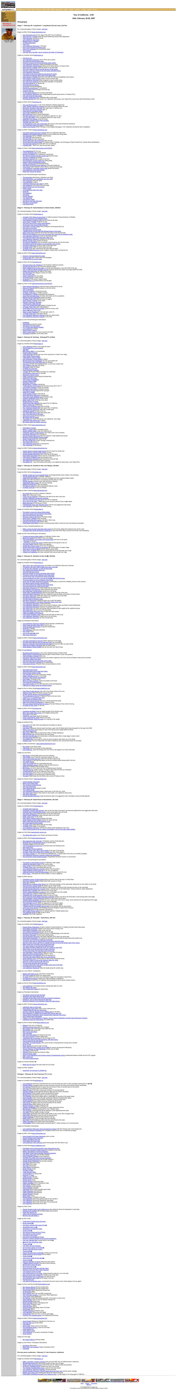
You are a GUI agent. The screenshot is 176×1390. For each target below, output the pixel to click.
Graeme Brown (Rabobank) (31, 927)
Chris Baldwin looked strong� (32, 1272)
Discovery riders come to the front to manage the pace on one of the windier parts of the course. (51, 943)
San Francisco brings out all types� (33, 1247)
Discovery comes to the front (31, 517)
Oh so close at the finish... (30, 501)
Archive (87, 1383)
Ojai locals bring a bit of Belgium (32, 265)
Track (65, 9)
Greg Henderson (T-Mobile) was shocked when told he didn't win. (42, 1013)
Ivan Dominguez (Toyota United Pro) (33, 160)
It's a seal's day (27, 493)
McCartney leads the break (31, 653)
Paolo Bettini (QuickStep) (30, 456)
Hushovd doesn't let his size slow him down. (36, 1268)
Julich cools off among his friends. (33, 1214)
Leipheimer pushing (28, 411)
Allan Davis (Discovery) (30, 588)
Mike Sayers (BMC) (28, 351)
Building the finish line (29, 484)
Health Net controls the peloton (32, 171)
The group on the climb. (30, 228)
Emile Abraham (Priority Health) (32, 647)
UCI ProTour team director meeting (33, 327)
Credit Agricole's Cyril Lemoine (32, 386)
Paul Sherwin (27, 980)
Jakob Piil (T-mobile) (29, 392)
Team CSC (26, 44)
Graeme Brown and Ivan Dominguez (33, 187)
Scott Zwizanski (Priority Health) (32, 901)
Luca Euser (26, 728)
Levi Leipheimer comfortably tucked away (35, 168)
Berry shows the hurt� (29, 1266)
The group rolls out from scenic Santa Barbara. (37, 223)
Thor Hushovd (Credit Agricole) (32, 785)
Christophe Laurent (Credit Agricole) (33, 432)
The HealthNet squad (29, 912)
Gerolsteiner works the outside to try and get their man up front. (41, 244)
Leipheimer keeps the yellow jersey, (33, 1019)
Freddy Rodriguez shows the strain (33, 719)
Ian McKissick (27, 1292)
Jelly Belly (26, 350)
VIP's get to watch (28, 975)
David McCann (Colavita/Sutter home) (34, 842)
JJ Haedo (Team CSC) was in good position (36, 850)
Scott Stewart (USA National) (31, 589)
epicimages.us (38, 55)
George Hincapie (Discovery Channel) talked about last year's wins (43, 1371)
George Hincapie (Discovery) (31, 250)
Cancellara (26, 1348)
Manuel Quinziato (28, 1106)
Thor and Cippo (27, 1033)
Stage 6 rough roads (29, 332)
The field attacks (27, 273)
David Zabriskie (27, 1098)
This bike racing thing (29, 116)
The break (26, 86)
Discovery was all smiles (30, 736)
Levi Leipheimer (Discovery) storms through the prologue (40, 1129)
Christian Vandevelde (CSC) (31, 97)
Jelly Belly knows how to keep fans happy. (35, 671)
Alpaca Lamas (27, 188)
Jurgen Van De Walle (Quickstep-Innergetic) (36, 581)
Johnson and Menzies (29, 164)
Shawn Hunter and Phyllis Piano (32, 1365)
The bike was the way (29, 266)
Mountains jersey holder (30, 389)
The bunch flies (27, 139)
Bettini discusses (28, 503)
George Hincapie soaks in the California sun (36, 1209)
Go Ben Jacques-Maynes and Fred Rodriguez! (36, 694)
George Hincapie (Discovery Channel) (34, 889)
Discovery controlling (29, 157)
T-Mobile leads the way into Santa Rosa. (35, 1010)
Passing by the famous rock (31, 521)
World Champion (28, 1303)
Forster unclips (27, 257)
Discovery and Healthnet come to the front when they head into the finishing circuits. (48, 234)
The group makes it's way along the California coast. (38, 946)
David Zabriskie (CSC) (29, 958)
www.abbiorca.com (44, 1284)
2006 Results (5, 21)
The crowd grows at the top (31, 696)
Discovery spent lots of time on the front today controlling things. (42, 71)
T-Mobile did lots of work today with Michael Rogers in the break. (42, 231)
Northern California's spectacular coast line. (36, 498)
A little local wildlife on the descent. (33, 613)
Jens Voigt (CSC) (28, 442)
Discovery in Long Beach (30, 202)
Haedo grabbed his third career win (33, 870)
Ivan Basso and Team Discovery (32, 201)
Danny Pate (26, 1115)
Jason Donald (27, 1290)
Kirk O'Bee (26, 1120)
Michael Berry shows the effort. (32, 1265)
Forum (95, 9)
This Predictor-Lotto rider (30, 365)
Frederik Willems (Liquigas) (31, 900)
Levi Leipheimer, (27, 750)
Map (3, 18)
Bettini (24, 495)
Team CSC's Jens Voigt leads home (33, 565)
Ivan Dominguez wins (29, 35)
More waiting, (27, 1028)
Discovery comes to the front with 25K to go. (36, 961)
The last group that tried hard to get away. (35, 963)
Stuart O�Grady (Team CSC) (32, 310)
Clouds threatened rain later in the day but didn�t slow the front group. (44, 578)
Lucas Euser (26, 1296)
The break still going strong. (31, 572)
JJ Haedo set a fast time (30, 368)
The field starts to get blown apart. (33, 599)
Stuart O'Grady (27, 1090)
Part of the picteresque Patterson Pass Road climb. (38, 585)
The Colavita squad (28, 790)
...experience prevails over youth (32, 543)
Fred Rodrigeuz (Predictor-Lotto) (32, 220)
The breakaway (27, 136)
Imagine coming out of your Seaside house (35, 475)
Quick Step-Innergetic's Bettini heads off (35, 1150)
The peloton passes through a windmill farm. (36, 583)
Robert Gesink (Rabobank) (31, 312)
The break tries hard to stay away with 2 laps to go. (38, 237)
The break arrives (28, 277)
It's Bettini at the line (29, 487)
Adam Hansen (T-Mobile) (30, 67)
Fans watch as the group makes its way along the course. (40, 74)
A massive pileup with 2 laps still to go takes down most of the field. (43, 965)
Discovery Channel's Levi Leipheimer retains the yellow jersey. (41, 1001)
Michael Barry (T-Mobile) (30, 890)
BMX (52, 9)
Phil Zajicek (26, 367)
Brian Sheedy (27, 1093)
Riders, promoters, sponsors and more (34, 1361)
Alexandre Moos (27, 1104)
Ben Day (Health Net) (29, 440)
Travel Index (94, 1383)
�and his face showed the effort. (32, 1242)
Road (44, 9)
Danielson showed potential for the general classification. (40, 1238)
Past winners (5, 19)
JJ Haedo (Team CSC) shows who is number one (37, 852)
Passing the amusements (30, 88)
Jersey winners (27, 1334)
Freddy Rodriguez (28, 1117)
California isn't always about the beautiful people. (37, 685)
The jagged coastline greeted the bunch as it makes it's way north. (42, 947)
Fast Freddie (26, 757)
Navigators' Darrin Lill (29, 383)
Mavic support (27, 1046)
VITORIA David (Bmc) (29, 43)
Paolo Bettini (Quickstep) (30, 928)
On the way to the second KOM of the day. (35, 225)
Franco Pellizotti (27, 1188)
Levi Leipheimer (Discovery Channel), (34, 1369)
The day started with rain (30, 476)
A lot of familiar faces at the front (32, 846)
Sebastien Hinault (28, 1091)
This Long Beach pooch (30, 105)
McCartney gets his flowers (31, 417)
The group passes (28, 83)
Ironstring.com (37, 102)
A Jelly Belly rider (28, 354)
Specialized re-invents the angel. (32, 1229)
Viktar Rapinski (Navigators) (31, 286)
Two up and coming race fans (31, 759)
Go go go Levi (27, 1044)
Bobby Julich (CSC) (28, 233)
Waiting (25, 1025)
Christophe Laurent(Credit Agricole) (33, 810)
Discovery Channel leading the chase (34, 256)
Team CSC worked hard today (32, 305)
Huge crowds (27, 866)
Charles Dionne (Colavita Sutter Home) (34, 451)
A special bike (27, 1173)
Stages (3, 13)
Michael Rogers (27, 1178)
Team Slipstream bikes (29, 788)
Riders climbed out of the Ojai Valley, (34, 268)
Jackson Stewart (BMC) (30, 381)
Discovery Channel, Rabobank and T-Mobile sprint (38, 1012)
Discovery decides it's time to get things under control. (39, 573)
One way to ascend (29, 1036)
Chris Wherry (27, 1324)
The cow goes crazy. (29, 274)
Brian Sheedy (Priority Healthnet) (32, 849)
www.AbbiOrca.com (43, 1022)
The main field (27, 89)
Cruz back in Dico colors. (30, 1235)
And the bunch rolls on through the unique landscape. (39, 576)
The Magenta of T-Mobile (30, 294)
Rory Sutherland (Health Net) (31, 408)
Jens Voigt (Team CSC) (30, 731)
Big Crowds (26, 768)
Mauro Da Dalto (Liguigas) (30, 681)
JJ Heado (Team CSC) (29, 307)
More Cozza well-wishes (30, 1032)
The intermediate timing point (31, 412)
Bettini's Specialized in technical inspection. (35, 1151)
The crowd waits (27, 445)
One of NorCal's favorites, (30, 1295)
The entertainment (28, 151)
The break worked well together (32, 520)
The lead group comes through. (32, 229)
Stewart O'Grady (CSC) (30, 240)
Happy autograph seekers (30, 765)
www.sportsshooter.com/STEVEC (42, 148)
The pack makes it (28, 774)
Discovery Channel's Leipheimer (32, 1130)
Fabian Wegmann (28, 1191)
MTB (48, 9)
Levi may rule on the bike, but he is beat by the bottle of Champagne (43, 52)
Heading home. (27, 741)
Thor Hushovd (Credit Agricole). (32, 682)
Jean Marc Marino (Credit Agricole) (33, 954)
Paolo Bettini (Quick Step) (30, 523)
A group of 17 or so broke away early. (34, 697)
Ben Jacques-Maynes (29, 1287)
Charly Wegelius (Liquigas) (31, 370)
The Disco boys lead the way (31, 887)
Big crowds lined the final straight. (33, 823)
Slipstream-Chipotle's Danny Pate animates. (36, 120)
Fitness (77, 9)
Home (3, 11)
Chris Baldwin (27, 1123)
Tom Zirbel (26, 1112)
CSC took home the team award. (32, 96)
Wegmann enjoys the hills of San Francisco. (36, 1270)
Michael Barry (27, 1109)
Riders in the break (28, 730)
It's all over (26, 279)
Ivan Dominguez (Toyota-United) (32, 591)
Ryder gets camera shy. (30, 1212)
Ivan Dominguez (27, 180)
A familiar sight (27, 145)
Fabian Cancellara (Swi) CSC (31, 1139)
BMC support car (28, 1057)
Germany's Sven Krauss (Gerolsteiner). (34, 677)
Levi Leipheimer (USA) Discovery (33, 1142)
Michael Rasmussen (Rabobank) (32, 361)
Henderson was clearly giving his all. (33, 996)
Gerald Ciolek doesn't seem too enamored (35, 547)
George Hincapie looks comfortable (33, 1253)
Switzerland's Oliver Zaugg (31, 483)
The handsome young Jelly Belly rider (34, 362)
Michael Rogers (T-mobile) (30, 401)
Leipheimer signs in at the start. (32, 1007)
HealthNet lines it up (29, 280)
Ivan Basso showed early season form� (35, 1225)
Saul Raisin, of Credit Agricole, (32, 1043)
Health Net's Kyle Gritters (30, 478)
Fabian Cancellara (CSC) (30, 676)
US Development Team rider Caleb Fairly (35, 124)
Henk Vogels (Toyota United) (31, 356)
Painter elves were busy (30, 271)
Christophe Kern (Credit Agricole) (32, 895)
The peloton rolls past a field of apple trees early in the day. (40, 567)
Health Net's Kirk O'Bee (30, 378)
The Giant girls (27, 137)
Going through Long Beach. (31, 85)
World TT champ (28, 429)
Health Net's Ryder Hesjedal (31, 403)
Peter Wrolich (27, 1167)
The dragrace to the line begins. (32, 966)
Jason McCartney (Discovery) (31, 395)
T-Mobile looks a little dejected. (32, 304)
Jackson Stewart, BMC (29, 1054)
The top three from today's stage (32, 142)
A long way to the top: (29, 664)
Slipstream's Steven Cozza (31, 375)
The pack (25, 776)
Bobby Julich (27, 1118)
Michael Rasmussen (29, 1363)
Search (89, 9)
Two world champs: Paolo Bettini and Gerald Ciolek (38, 539)
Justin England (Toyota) (30, 394)
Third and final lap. (28, 770)
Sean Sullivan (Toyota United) (31, 78)
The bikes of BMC (28, 1170)
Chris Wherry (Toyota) (29, 428)
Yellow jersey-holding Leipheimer (32, 645)
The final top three (28, 99)
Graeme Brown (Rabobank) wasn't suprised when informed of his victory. (44, 1015)
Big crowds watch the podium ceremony (34, 422)
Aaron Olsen (26, 1326)
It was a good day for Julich (31, 717)
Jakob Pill (25, 766)
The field (25, 844)
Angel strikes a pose (29, 1330)
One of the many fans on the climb (33, 414)
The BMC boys (27, 122)
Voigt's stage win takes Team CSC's (33, 625)
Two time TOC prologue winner (32, 1315)
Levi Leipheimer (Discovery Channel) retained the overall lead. (41, 855)
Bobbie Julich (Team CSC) (30, 1372)
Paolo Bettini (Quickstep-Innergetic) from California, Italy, (39, 1374)
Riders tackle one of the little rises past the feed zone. (39, 944)
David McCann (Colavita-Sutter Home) (34, 884)
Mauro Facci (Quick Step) (30, 783)
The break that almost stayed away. (33, 61)
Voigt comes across (29, 416)
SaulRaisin (26, 322)
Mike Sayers (26, 733)
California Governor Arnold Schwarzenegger (36, 872)
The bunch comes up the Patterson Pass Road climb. (38, 575)
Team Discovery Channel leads (32, 886)
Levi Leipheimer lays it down (31, 1278)
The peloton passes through (31, 701)
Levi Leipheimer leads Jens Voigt (32, 190)
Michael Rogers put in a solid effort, (33, 1276)
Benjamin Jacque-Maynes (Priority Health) (35, 437)
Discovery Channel (28, 288)
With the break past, (29, 734)
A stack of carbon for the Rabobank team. (35, 218)
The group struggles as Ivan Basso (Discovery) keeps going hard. (42, 602)
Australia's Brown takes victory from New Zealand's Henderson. (41, 998)
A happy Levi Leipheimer (30, 552)
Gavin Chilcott (27, 1293)
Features (38, 9)
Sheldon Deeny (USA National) (32, 955)
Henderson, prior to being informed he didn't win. (37, 999)
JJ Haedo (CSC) (27, 247)
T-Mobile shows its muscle (30, 1263)
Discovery (26, 1052)
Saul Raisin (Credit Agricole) (31, 691)
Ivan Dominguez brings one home (33, 125)
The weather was (28, 739)
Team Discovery (27, 38)
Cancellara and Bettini (29, 711)
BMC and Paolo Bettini (30, 1035)
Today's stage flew (28, 276)
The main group (27, 737)
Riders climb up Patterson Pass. (32, 699)
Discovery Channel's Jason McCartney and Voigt (37, 644)
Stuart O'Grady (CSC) (29, 439)
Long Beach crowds (28, 199)
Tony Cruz (26, 364)
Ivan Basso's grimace (29, 390)
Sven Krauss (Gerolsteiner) (31, 379)
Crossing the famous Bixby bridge (33, 536)
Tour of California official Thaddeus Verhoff (35, 269)
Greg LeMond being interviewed (32, 1016)
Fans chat (26, 725)
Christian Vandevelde (29, 1107)
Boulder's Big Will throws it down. (32, 1249)
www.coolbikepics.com (38, 1145)
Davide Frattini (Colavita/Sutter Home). (34, 162)
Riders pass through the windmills (33, 702)
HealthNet (26, 914)
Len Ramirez (28, 650)
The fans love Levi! (28, 1279)
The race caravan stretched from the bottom (36, 704)
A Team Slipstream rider (30, 153)
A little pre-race (27, 1177)
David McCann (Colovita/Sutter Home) (34, 812)
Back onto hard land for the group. (33, 515)
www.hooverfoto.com (40, 779)
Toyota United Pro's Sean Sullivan (33, 348)
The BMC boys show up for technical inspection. (37, 1158)
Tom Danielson (27, 193)
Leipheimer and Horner (29, 716)
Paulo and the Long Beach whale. (33, 111)
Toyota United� (27, 1230)
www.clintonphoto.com (38, 32)
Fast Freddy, (26, 679)
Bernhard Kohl (27, 1095)
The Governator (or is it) (30, 903)
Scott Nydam (26, 1309)
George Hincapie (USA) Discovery (33, 1138)
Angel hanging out (28, 1329)
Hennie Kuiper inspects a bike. (32, 673)
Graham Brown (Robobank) (31, 1161)
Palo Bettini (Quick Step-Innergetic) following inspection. (39, 1153)
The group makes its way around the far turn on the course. (40, 69)
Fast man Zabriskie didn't (30, 1240)
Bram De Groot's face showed (32, 1275)
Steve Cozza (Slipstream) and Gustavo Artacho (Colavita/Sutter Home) (44, 1055)
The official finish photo (29, 835)
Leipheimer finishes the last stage (33, 184)
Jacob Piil (25, 191)
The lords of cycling (28, 486)
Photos (71, 9)
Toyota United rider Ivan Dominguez (33, 140)
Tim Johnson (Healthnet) (30, 242)
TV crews (25, 977)
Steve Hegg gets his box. (30, 670)
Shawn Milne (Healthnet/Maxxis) (32, 592)
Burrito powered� (28, 1223)
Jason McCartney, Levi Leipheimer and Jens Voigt (38, 179)
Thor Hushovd (27, 760)
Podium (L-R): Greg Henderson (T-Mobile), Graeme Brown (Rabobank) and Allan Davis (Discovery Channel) (55, 1018)
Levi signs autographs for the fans (33, 641)
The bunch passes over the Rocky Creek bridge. (37, 514)
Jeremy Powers (27, 1307)
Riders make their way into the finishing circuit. (36, 821)
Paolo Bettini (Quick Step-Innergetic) (33, 308)
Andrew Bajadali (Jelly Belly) (31, 782)
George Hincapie (28, 196)
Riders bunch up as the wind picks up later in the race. (39, 949)
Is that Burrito (27, 1314)
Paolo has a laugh (28, 763)
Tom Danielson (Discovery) (31, 373)
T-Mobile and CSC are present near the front (36, 906)
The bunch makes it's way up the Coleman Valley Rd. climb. (40, 960)
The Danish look (27, 460)
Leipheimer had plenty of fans (31, 864)
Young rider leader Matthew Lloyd (33, 397)
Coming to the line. (28, 91)
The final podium (28, 177)
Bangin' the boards (28, 538)
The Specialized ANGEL (30, 1327)
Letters (84, 9)
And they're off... (27, 58)
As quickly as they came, (30, 705)
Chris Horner (26, 167)
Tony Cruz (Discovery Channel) (32, 662)
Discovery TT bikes (28, 1175)
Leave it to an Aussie (29, 127)
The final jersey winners (30, 144)
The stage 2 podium (29, 853)
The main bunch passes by (31, 82)
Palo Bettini (26, 1189)
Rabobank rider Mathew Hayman (32, 134)
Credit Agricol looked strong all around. (34, 1221)
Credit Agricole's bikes (29, 1172)
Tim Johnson (26, 1087)
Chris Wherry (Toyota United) (31, 226)
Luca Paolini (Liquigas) (29, 387)
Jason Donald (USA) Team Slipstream (34, 1136)
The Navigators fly (28, 909)
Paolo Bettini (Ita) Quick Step (31, 1141)
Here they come (27, 726)
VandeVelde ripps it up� (30, 1227)
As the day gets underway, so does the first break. (37, 568)
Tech (33, 9)
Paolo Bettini (27, 324)
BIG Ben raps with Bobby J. (31, 1215)
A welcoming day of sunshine (31, 1038)
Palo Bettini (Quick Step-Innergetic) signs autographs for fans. (41, 1148)
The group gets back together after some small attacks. (39, 957)
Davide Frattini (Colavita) (30, 353)
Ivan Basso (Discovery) (29, 245)
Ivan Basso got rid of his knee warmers (34, 165)
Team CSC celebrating (29, 49)
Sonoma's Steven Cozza (30, 1027)
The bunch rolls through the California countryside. (38, 939)
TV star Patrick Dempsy (30, 93)
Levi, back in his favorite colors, (32, 1281)
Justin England (27, 1101)
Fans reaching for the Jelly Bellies (33, 1041)
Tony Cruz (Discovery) (29, 786)
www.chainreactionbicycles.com (45, 743)
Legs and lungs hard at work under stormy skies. (37, 661)
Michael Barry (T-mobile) (30, 384)
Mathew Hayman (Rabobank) (31, 297)
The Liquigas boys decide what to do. (34, 570)
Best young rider (27, 114)
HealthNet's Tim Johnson (30, 119)
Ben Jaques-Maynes (29, 1339)
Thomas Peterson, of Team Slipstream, (34, 1049)
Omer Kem (26, 882)
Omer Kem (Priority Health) (31, 881)
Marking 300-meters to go (30, 974)
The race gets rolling (29, 117)
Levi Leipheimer (27, 182)
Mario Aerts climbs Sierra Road (32, 713)
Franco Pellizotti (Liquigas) (30, 1156)
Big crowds (26, 746)
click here (44, 29)
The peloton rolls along (29, 987)
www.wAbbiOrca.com (43, 688)
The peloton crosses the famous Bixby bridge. (36, 512)
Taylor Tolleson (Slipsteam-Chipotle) (33, 106)
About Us (89, 1384)
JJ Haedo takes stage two (30, 809)
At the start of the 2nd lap (30, 908)
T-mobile (25, 372)
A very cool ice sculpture (30, 496)
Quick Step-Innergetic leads (31, 296)
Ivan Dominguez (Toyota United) (32, 66)
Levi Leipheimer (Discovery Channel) (34, 315)
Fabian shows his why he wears (32, 1254)
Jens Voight (26, 631)
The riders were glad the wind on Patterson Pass (37, 642)
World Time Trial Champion (31, 1347)
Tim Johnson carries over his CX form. (34, 1232)
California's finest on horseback (32, 904)
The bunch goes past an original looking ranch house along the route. (43, 941)
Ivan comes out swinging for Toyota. (33, 1237)
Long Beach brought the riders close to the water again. (39, 75)
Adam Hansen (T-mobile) (30, 36)
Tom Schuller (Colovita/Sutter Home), (34, 1368)
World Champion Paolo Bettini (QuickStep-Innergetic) (38, 897)
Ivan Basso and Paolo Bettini (31, 326)
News (29, 9)
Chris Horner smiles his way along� (33, 1258)
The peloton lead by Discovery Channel (34, 133)
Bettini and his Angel (29, 1064)
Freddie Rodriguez (28, 1310)
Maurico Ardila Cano (29, 405)
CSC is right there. (28, 289)
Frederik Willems (28, 1085)
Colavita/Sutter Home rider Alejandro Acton (35, 505)
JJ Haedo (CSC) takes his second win (34, 217)
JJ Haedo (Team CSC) (29, 293)
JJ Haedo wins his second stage (32, 259)
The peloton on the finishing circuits (33, 862)
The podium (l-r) (27, 419)
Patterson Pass (27, 693)
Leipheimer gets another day (31, 420)
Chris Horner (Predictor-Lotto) (31, 406)
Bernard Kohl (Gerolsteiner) (31, 933)
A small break (27, 771)
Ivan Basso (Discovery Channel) (32, 109)
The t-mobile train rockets (30, 989)
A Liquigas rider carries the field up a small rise (37, 530)
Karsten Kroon (27, 1180)
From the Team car (28, 1323)
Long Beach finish (28, 204)
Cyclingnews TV (21, 9)
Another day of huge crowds (31, 546)
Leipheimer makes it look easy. (32, 659)
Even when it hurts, (28, 684)
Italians (25, 480)
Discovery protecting (29, 154)
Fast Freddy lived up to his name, (33, 1273)
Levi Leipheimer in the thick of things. (34, 170)
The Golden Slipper (28, 762)
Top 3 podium (27, 51)
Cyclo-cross (59, 9)
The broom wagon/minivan (30, 1058)
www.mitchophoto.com (40, 130)
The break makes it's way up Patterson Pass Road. (38, 580)
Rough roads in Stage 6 (30, 330)
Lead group (26, 748)
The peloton (26, 333)
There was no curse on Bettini (32, 549)
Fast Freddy (26, 113)
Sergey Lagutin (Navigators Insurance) (34, 892)
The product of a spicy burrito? (32, 1234)
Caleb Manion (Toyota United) (32, 357)
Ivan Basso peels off (29, 159)
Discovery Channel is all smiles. (32, 302)
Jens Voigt (26, 714)
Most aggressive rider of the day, (32, 841)
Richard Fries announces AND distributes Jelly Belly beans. (40, 1039)
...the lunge (26, 541)
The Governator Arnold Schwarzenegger (35, 857)
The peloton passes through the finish (34, 995)
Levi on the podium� (29, 633)
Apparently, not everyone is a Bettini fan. (35, 1070)
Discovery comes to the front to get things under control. (39, 63)
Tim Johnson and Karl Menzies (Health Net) (36, 156)
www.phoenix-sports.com (38, 832)
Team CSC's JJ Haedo (29, 550)
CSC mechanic (27, 674)
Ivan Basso (26, 195)
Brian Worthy (27, 1030)
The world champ (28, 544)
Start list (4, 14)
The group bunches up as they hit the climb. (36, 586)
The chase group (28, 773)
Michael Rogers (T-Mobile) (30, 41)
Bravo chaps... (27, 873)
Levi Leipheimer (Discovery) (31, 40)
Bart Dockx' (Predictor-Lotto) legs (32, 108)
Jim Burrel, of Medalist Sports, (32, 1366)
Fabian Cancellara (28, 376)
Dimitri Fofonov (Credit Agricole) (32, 654)
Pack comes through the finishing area (34, 47)
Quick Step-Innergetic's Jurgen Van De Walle (36, 1047)
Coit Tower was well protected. (32, 1246)
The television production (30, 978)
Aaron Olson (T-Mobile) (30, 222)
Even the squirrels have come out (33, 500)
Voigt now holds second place (31, 627)
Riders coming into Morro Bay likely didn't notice (37, 529)
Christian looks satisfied (30, 1211)
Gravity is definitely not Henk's (32, 1262)
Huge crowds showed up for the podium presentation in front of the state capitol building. (49, 829)
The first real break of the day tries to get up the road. (38, 950)
